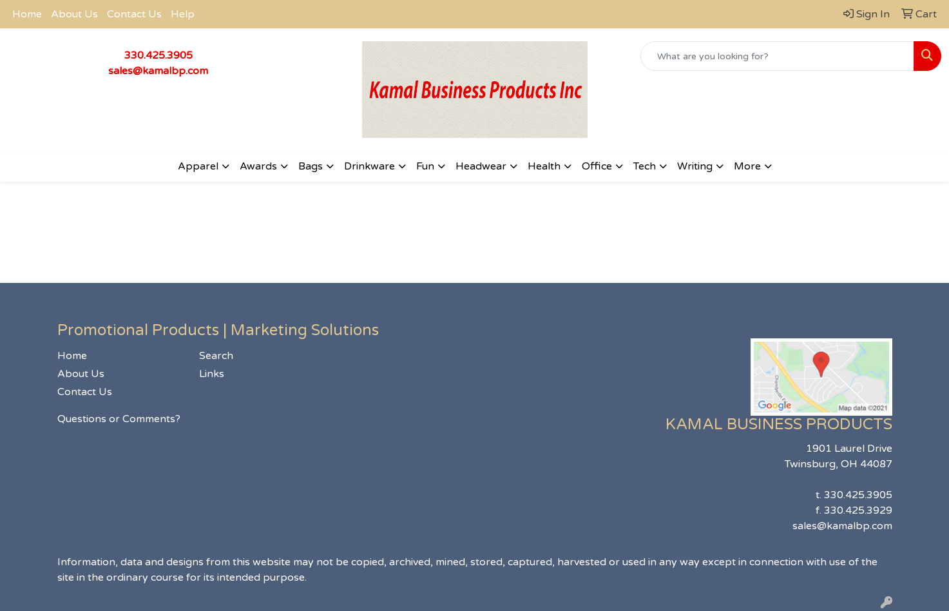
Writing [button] (695, 166)
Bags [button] (310, 166)
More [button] (747, 166)
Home (27, 14)
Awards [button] (258, 166)
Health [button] (544, 166)
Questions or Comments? (118, 418)
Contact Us (134, 14)
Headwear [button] (480, 166)
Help (183, 14)
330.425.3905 (158, 55)
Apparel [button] (198, 166)
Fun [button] (425, 166)
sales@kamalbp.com (158, 70)
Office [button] (597, 166)
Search (216, 355)
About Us (74, 14)
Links (211, 373)
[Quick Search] (777, 56)
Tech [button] (644, 166)
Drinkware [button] (369, 166)
